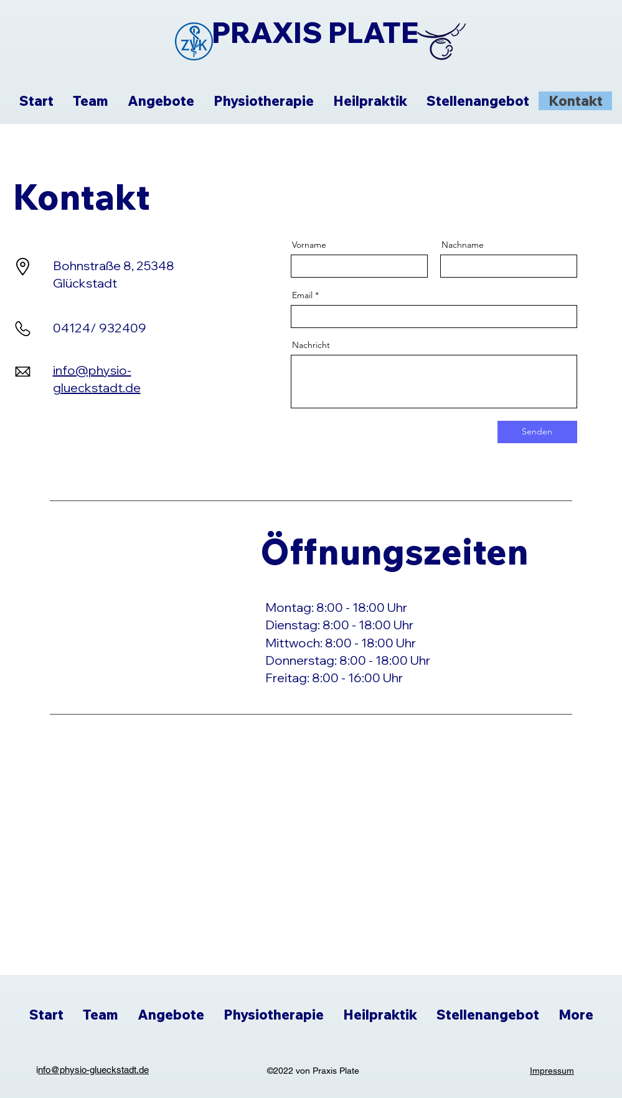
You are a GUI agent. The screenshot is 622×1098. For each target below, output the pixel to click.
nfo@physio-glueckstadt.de (93, 1069)
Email (302, 295)
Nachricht (311, 344)
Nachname (462, 244)
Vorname (309, 244)
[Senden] (537, 432)
